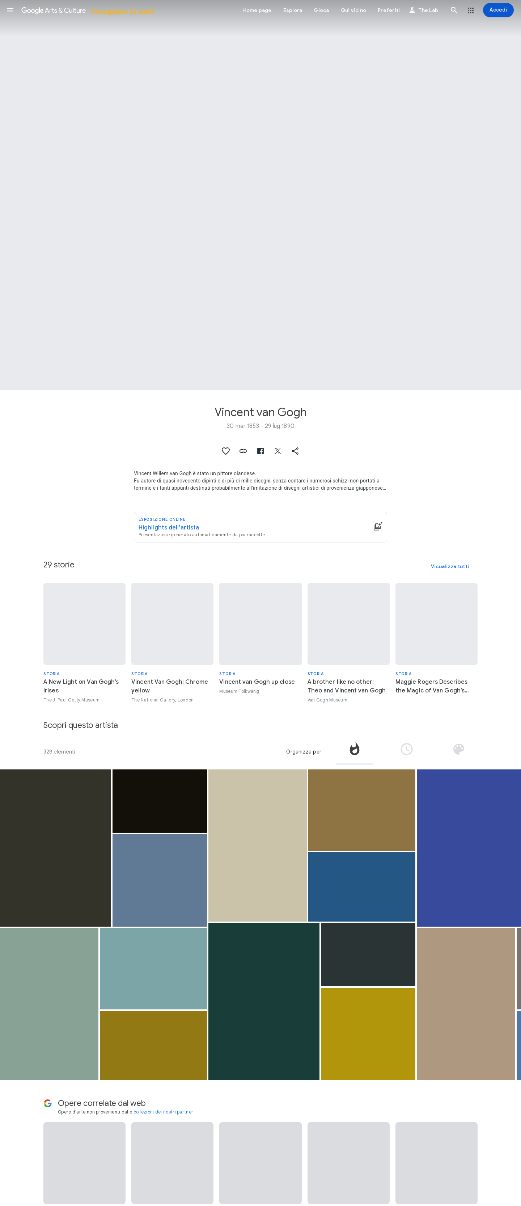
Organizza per (303, 751)
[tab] (354, 751)
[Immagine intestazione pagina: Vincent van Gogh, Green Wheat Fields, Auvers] (260, 195)
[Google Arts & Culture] (87, 10)
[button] (10, 10)
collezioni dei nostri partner (164, 1112)
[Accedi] (498, 10)
